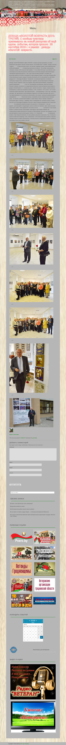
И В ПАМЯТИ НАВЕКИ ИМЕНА (28, 1)
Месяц (25, 624)
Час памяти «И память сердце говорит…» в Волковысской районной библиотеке (30, 511)
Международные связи (16, 7)
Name (10, 462)
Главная (11, 1)
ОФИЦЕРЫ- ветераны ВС (19, 3)
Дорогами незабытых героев (18, 506)
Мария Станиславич (14, 434)
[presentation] (20, 479)
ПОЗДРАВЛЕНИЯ (16, 4)
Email (10, 467)
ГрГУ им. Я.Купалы (24, 743)
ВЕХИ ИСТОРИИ (17, 1)
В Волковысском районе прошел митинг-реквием (22, 509)
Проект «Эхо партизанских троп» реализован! (22, 503)
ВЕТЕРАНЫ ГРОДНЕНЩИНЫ (33, 12)
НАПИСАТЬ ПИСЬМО (27, 7)
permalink (34, 437)
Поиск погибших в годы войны (42, 1)
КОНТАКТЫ (35, 7)
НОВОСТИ (22, 437)
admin (55, 59)
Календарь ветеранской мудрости (39, 4)
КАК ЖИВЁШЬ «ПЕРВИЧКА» (23, 5)
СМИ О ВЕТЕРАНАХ (26, 4)
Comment (11, 447)
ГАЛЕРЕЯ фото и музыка (32, 3)
